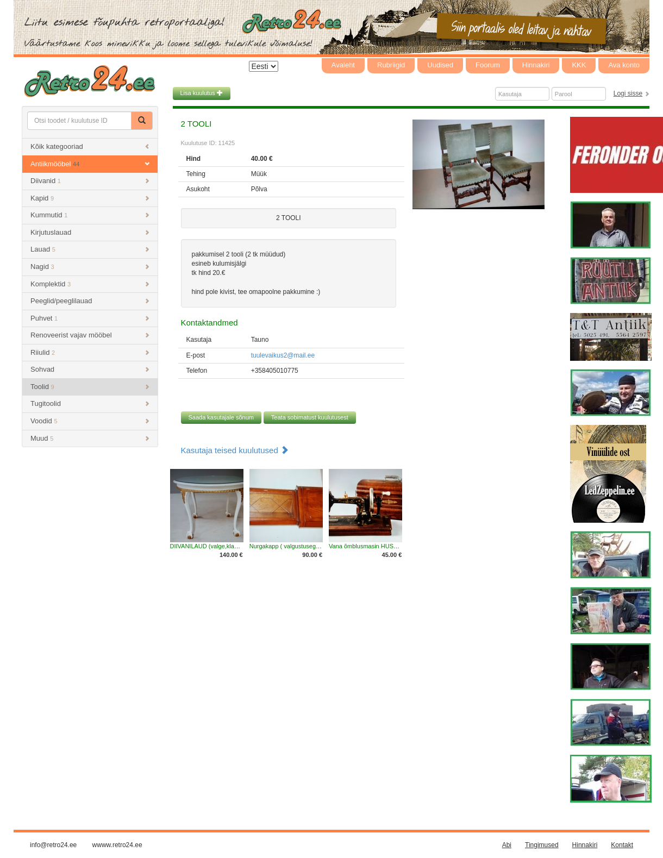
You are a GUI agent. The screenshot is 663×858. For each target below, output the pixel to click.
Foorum (488, 65)
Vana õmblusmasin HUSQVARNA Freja (381, 546)
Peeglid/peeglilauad (89, 301)
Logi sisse (628, 93)
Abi (506, 845)
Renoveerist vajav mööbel (89, 335)
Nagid (89, 266)
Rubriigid (391, 65)
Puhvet (89, 318)
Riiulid (89, 352)
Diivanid (89, 181)
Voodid (89, 421)
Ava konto (624, 65)
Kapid (89, 198)
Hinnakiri (536, 65)
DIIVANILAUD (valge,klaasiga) (210, 546)
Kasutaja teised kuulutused (235, 450)
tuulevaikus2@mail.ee (283, 355)
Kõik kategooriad (89, 146)
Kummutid (89, 215)
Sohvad (89, 369)
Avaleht (343, 65)
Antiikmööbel (89, 164)
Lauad (89, 249)
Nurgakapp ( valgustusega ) (286, 546)
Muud (89, 438)
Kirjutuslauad (89, 232)
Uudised (440, 65)
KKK (579, 65)
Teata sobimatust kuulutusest (309, 417)
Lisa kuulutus (201, 93)
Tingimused (542, 845)
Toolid (89, 387)
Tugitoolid (89, 403)
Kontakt (622, 845)
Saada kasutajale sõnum (221, 417)
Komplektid (89, 284)
